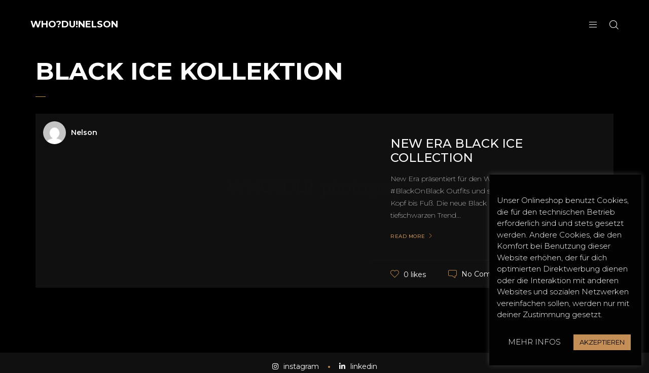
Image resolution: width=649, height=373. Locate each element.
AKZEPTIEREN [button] (602, 342)
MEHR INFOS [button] (534, 342)
